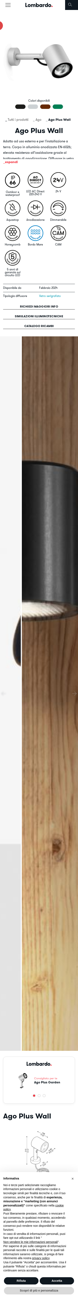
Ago (38, 119)
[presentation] (3, 693)
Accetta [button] (57, 1280)
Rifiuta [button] (21, 1280)
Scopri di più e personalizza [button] (39, 1290)
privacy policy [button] (41, 1258)
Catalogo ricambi (39, 326)
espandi (11, 162)
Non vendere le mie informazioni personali (30, 1242)
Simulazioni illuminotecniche (39, 316)
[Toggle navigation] (8, 5)
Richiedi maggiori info (39, 306)
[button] (34, 1096)
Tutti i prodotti (18, 119)
